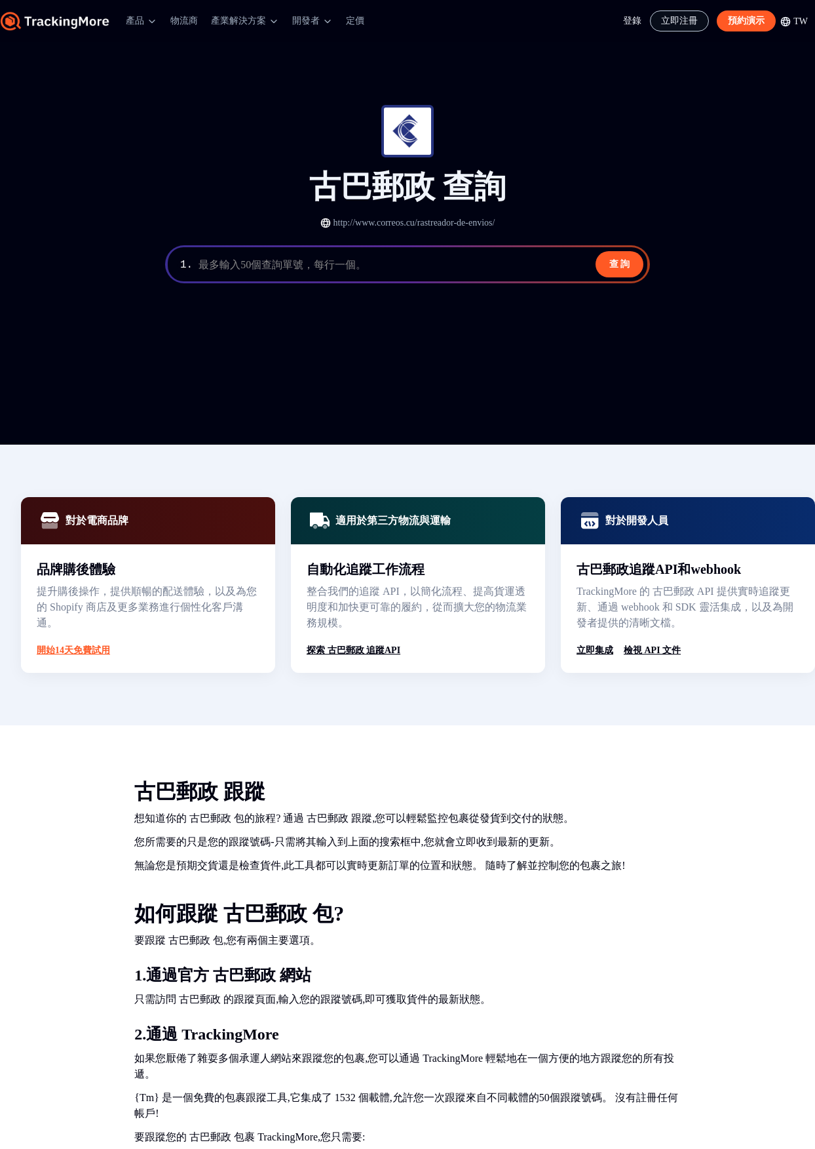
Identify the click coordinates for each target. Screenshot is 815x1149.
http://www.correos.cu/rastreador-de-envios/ (414, 223)
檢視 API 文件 (652, 650)
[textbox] (422, 265)
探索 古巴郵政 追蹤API (353, 650)
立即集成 (595, 650)
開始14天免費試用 (73, 650)
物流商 (184, 21)
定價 (355, 21)
